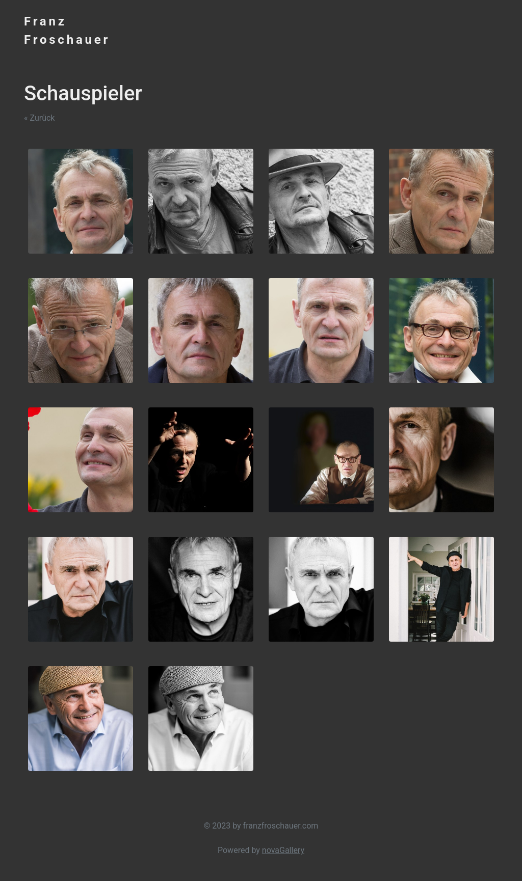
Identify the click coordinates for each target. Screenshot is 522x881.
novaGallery (283, 850)
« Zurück (39, 118)
